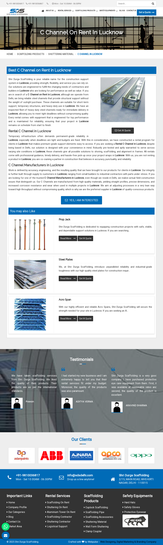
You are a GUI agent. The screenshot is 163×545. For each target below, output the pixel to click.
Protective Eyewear (134, 512)
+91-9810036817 (15, 3)
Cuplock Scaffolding (96, 507)
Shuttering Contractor (57, 521)
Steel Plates (66, 259)
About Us (51, 11)
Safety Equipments (108, 11)
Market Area (14, 526)
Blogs (122, 10)
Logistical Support (56, 526)
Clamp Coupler (93, 531)
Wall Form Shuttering (96, 526)
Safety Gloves (131, 507)
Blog (10, 516)
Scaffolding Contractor (58, 516)
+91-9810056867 (34, 3)
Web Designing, (108, 541)
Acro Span (65, 299)
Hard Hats (129, 502)
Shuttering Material (61, 54)
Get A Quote (123, 130)
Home (10, 54)
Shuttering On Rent (56, 507)
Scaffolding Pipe (94, 512)
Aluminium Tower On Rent (60, 512)
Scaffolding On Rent (57, 502)
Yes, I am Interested (81, 200)
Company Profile (17, 507)
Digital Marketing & (126, 541)
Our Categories (16, 512)
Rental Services (66, 11)
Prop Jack (64, 219)
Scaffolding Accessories (98, 516)
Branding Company (146, 541)
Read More (68, 238)
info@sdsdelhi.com (80, 475)
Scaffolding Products (86, 11)
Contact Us (131, 10)
